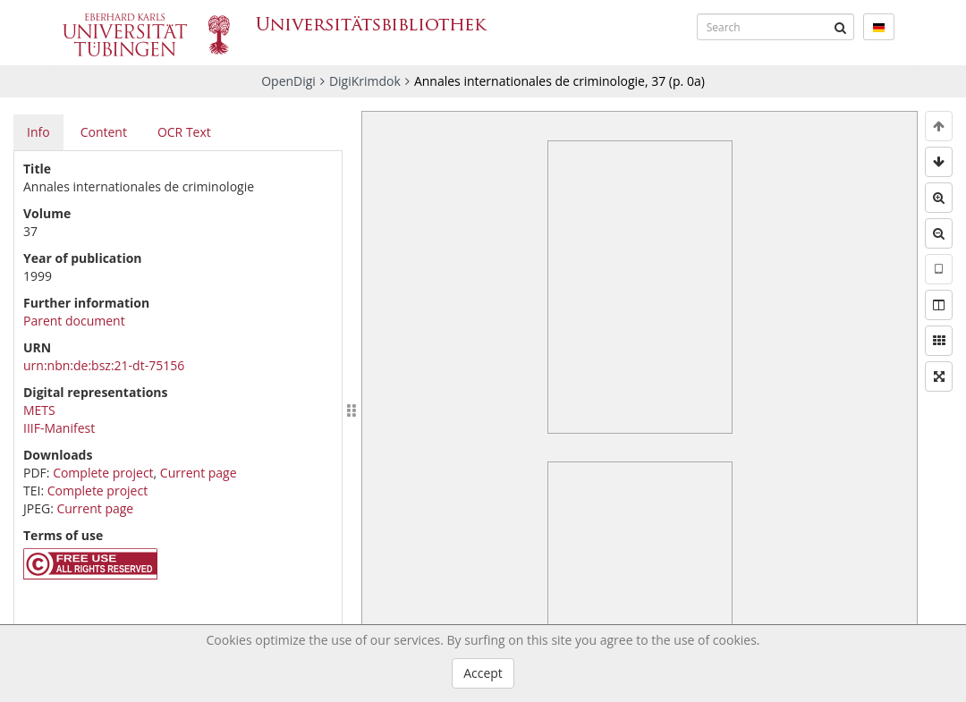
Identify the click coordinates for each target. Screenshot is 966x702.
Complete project (103, 472)
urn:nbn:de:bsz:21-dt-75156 (103, 365)
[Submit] (840, 26)
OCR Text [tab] (184, 131)
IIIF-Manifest (59, 427)
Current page (198, 472)
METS (39, 410)
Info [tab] (38, 131)
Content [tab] (103, 131)
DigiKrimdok (365, 80)
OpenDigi (288, 80)
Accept (483, 672)
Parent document (74, 320)
